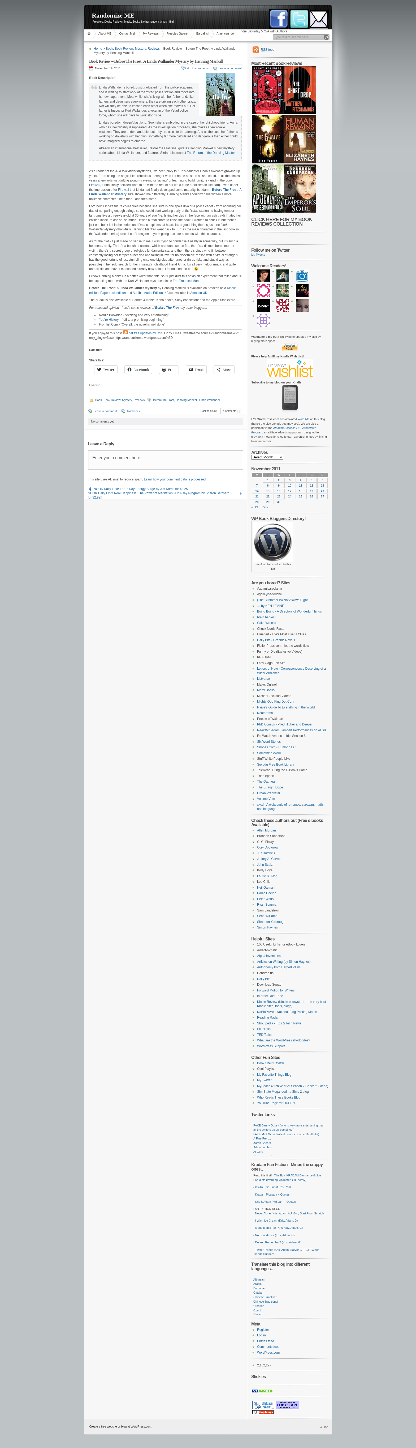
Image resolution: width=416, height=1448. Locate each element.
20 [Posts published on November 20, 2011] (322, 491)
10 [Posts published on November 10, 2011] (289, 485)
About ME (104, 33)
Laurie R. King (267, 876)
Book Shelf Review (270, 1063)
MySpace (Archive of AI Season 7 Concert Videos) (292, 1086)
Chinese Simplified (265, 1297)
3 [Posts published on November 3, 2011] (290, 480)
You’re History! (109, 320)
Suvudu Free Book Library (275, 764)
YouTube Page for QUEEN (276, 1103)
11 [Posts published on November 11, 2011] (300, 485)
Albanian (259, 1279)
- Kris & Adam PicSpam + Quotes (274, 1201)
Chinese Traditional (265, 1301)
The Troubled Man (185, 281)
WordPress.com (268, 1352)
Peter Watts (265, 899)
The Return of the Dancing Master (211, 153)
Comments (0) (231, 411)
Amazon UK (198, 293)
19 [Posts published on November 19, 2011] (311, 491)
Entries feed (265, 1341)
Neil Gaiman (266, 887)
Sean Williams (267, 916)
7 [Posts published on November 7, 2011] (257, 485)
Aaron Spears (262, 1143)
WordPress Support (271, 1046)
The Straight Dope (270, 787)
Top (325, 1427)
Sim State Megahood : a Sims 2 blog (283, 1092)
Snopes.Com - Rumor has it (276, 747)
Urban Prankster (268, 793)
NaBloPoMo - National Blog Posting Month (287, 1012)
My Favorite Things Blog (274, 1074)
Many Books (266, 690)
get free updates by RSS (146, 333)
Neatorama (265, 713)
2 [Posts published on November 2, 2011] (279, 480)
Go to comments (198, 68)
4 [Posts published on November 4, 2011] (300, 480)
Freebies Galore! (177, 33)
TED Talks (264, 1035)
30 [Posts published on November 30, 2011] (278, 502)
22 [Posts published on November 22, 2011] (268, 496)
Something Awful (269, 753)
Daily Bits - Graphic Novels (276, 640)
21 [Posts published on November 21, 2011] (257, 496)
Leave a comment (230, 68)
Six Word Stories (269, 742)
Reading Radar (268, 1017)
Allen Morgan (266, 830)
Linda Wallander (209, 400)
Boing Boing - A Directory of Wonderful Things (289, 611)
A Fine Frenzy (262, 1138)
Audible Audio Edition (148, 293)
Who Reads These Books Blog (278, 1097)
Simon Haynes (267, 927)
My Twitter (264, 1080)
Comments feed (268, 1347)
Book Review (124, 48)
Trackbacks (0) (209, 411)
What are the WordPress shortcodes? (283, 1040)
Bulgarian (259, 1288)
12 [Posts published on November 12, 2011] (311, 485)
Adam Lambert (262, 1147)
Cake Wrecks (266, 623)
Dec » (264, 507)
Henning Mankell (186, 400)
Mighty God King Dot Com (275, 701)
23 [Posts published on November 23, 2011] (278, 496)
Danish (257, 1314)
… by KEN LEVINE (270, 606)
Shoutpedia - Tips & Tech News (279, 1023)
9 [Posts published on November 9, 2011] (279, 485)
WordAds (303, 419)
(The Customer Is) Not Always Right (282, 600)
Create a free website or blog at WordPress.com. (120, 1426)
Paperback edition (113, 293)
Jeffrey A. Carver (269, 859)
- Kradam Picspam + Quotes (271, 1194)
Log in (261, 1335)
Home (90, 33)
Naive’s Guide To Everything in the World (286, 707)
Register (263, 1330)
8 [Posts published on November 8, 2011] (268, 485)
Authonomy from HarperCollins (279, 967)
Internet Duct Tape (270, 996)
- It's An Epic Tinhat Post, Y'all (272, 1187)
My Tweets (258, 254)
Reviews (154, 48)
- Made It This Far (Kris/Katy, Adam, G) (278, 1227)
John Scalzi (265, 865)
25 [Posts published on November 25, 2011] (300, 496)
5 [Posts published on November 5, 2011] (311, 480)
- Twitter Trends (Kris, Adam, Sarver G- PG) (281, 1249)
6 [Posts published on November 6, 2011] (322, 480)
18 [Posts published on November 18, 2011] (300, 491)
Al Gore (258, 1151)
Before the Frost (163, 400)
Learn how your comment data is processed (175, 479)
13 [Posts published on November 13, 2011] (322, 485)
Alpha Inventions (269, 956)
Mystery (140, 48)
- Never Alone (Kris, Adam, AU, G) (275, 1213)
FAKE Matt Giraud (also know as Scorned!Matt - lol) (286, 1134)
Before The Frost (168, 308)
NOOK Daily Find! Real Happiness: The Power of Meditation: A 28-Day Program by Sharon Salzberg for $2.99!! (158, 493)
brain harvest (266, 617)
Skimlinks (264, 1029)
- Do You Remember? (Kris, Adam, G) (277, 1242)
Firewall (94, 185)
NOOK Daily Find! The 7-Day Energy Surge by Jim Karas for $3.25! (141, 489)
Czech (257, 1310)
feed (267, 50)
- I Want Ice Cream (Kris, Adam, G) (275, 1220)
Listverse (263, 679)
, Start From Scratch (311, 1213)
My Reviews (151, 33)
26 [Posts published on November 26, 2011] (311, 496)
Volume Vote (266, 799)
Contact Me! (127, 33)
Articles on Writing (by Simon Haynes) (284, 962)
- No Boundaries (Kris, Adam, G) (273, 1235)
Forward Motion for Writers (276, 990)
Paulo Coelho (266, 893)
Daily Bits (263, 979)
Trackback (133, 411)
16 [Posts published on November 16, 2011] (278, 491)
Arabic (257, 1283)
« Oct (254, 507)
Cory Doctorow (267, 847)
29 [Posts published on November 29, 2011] (268, 502)
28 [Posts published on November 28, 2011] (257, 502)
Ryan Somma (266, 904)
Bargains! (202, 33)
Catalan (258, 1292)
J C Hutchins (266, 853)
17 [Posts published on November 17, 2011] (289, 491)
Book (109, 48)
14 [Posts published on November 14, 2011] (257, 491)
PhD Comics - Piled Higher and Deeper (285, 724)
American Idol (225, 33)
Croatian (258, 1305)
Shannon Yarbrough (271, 922)
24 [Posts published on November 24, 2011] (289, 496)
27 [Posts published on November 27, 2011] (322, 496)
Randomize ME (113, 15)
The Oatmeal (266, 781)
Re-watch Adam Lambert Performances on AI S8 (291, 730)
